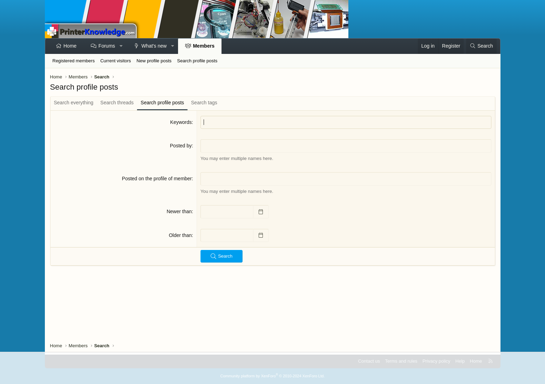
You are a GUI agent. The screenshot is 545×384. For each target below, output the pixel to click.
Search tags (204, 102)
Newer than (179, 211)
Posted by (181, 145)
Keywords (181, 122)
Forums (106, 46)
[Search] (481, 46)
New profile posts (154, 60)
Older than (180, 235)
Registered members (74, 60)
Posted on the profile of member (157, 178)
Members (203, 46)
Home (69, 46)
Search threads (117, 102)
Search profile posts (197, 60)
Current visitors (115, 60)
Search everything (74, 102)
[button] (121, 46)
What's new (153, 46)
